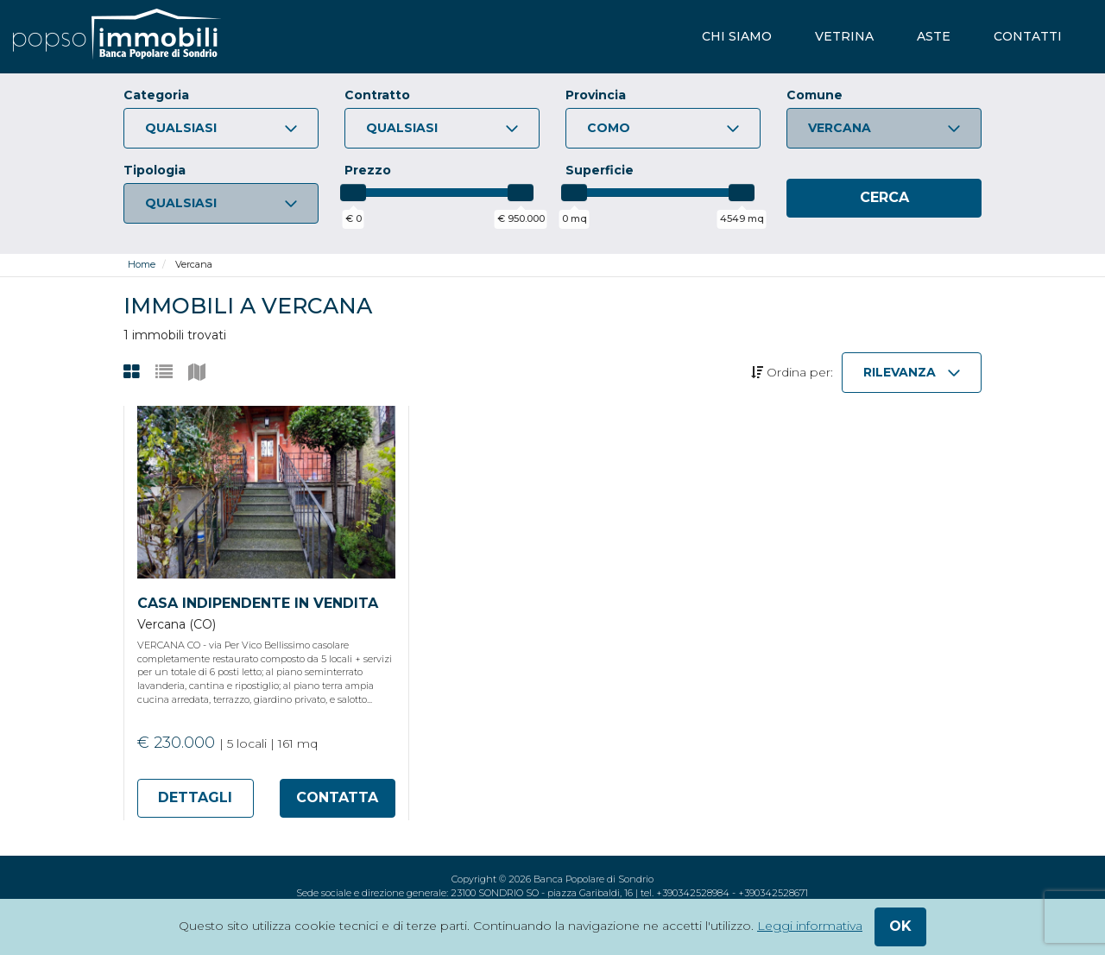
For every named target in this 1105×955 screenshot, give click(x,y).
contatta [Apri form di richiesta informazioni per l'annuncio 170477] (337, 797)
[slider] (353, 192)
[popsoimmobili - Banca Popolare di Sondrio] (117, 36)
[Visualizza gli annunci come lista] (164, 372)
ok (900, 926)
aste (933, 36)
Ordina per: (792, 372)
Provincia (595, 95)
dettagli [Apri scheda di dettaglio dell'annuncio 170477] (195, 797)
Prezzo (367, 170)
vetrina (844, 36)
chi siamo (737, 36)
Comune (814, 95)
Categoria (156, 95)
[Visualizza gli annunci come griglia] (131, 372)
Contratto (377, 95)
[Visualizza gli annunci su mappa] (196, 372)
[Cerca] (884, 198)
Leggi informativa (809, 925)
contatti (1028, 36)
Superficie (599, 170)
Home (141, 264)
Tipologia (154, 170)
